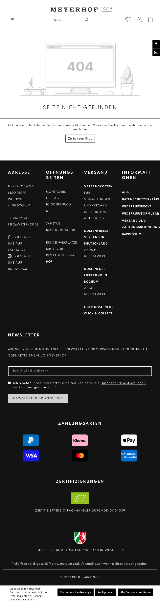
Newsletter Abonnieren (38, 398)
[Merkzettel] (128, 19)
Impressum (132, 234)
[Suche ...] (72, 20)
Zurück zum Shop (80, 138)
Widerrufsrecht (136, 206)
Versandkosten (91, 563)
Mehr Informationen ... (22, 599)
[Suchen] (85, 20)
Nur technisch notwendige (75, 592)
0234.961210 (19, 218)
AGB (125, 192)
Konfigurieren (106, 592)
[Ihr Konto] (139, 20)
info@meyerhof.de (23, 224)
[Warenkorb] (150, 19)
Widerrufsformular (140, 213)
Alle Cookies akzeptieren (135, 592)
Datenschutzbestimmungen (123, 383)
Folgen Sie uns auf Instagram (20, 263)
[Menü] (12, 19)
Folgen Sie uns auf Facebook (20, 243)
